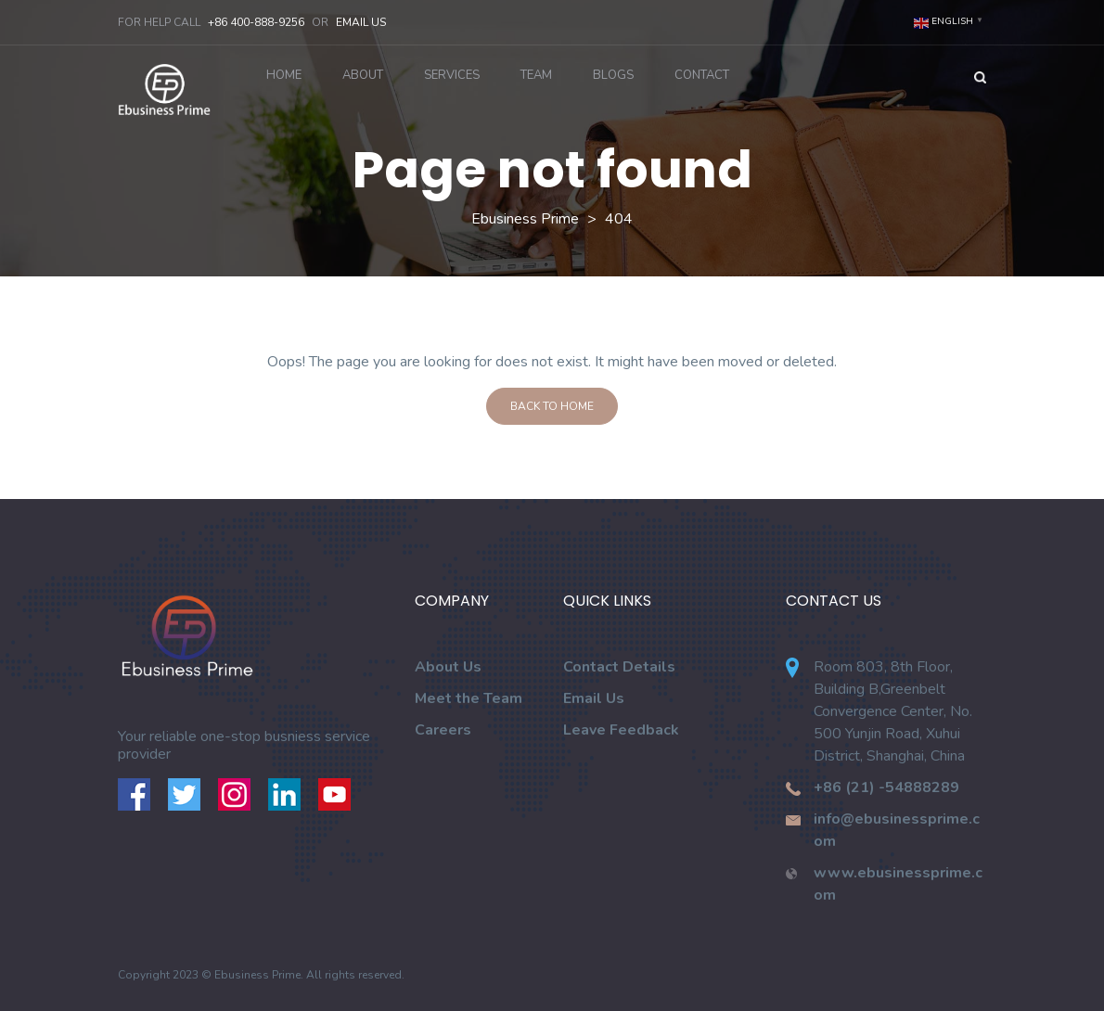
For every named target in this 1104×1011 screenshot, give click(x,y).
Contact (701, 75)
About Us (448, 667)
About (362, 75)
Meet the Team (468, 698)
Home (284, 75)
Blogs (613, 75)
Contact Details (619, 667)
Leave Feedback (621, 730)
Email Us (361, 22)
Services (452, 75)
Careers (443, 730)
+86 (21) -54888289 (886, 787)
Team (536, 75)
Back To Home (552, 406)
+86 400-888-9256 (256, 22)
